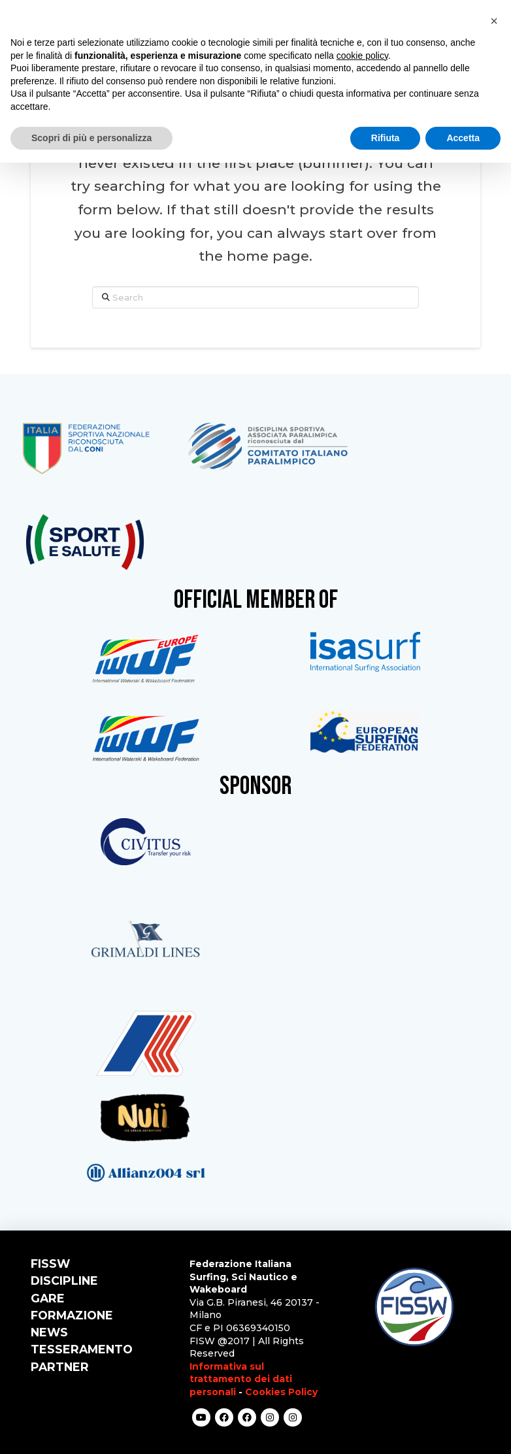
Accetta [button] (463, 138)
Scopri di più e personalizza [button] (91, 138)
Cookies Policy (281, 1392)
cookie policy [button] (362, 55)
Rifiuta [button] (385, 138)
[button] (494, 20)
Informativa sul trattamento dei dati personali (241, 1379)
